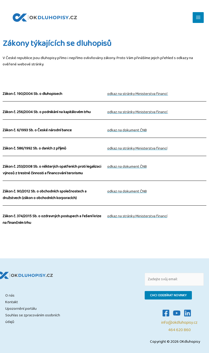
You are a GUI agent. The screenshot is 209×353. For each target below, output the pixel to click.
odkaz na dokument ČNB (127, 130)
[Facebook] (166, 313)
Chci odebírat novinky (168, 295)
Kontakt (11, 302)
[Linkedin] (187, 313)
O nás (9, 295)
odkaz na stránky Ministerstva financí (137, 94)
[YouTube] (177, 313)
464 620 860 (179, 330)
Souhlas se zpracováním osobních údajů (32, 318)
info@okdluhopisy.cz (179, 322)
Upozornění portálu (21, 309)
